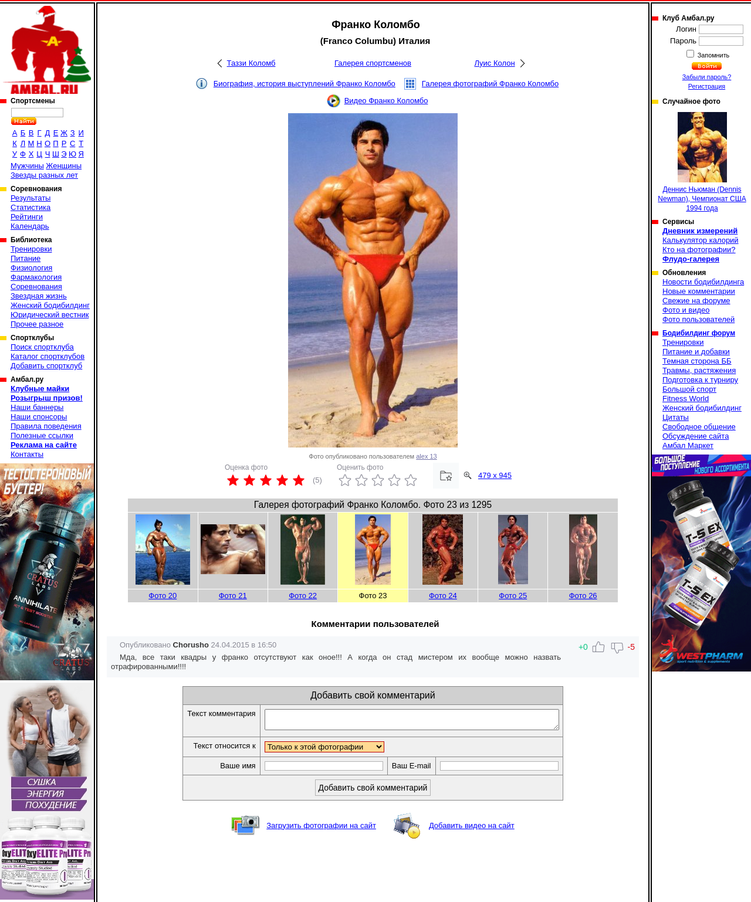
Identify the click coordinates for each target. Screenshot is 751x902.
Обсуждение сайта (695, 436)
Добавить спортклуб (46, 365)
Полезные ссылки (42, 435)
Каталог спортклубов (47, 356)
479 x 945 (495, 475)
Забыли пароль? (707, 76)
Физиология (31, 267)
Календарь (30, 226)
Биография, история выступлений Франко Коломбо (304, 83)
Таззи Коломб (251, 63)
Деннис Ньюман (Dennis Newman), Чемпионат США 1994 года (702, 162)
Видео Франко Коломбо (386, 100)
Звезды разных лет (44, 175)
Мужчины (27, 165)
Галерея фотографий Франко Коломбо (490, 83)
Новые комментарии (698, 291)
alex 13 (426, 456)
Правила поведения (46, 426)
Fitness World (685, 398)
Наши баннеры (37, 407)
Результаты (30, 198)
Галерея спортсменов (372, 63)
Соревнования (36, 286)
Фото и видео (686, 310)
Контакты (27, 454)
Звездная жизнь (39, 295)
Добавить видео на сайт (472, 829)
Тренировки (31, 249)
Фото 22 (303, 595)
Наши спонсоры (39, 416)
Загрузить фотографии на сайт (321, 829)
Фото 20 (162, 595)
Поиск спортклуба (42, 347)
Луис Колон (494, 63)
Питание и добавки (696, 351)
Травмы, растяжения (699, 370)
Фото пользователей (698, 319)
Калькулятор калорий (700, 240)
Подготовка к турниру (700, 379)
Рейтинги (27, 216)
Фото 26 (583, 595)
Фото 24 (443, 595)
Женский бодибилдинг (50, 305)
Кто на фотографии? (699, 249)
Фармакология (36, 277)
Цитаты (675, 417)
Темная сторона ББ (697, 361)
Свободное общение (699, 426)
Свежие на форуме (696, 300)
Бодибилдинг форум (698, 333)
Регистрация (706, 86)
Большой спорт (689, 389)
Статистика (30, 207)
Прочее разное (37, 324)
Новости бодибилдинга (703, 281)
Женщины (64, 165)
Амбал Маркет (687, 445)
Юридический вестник (50, 314)
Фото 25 (513, 595)
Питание (25, 258)
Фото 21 (233, 595)
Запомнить (713, 55)
